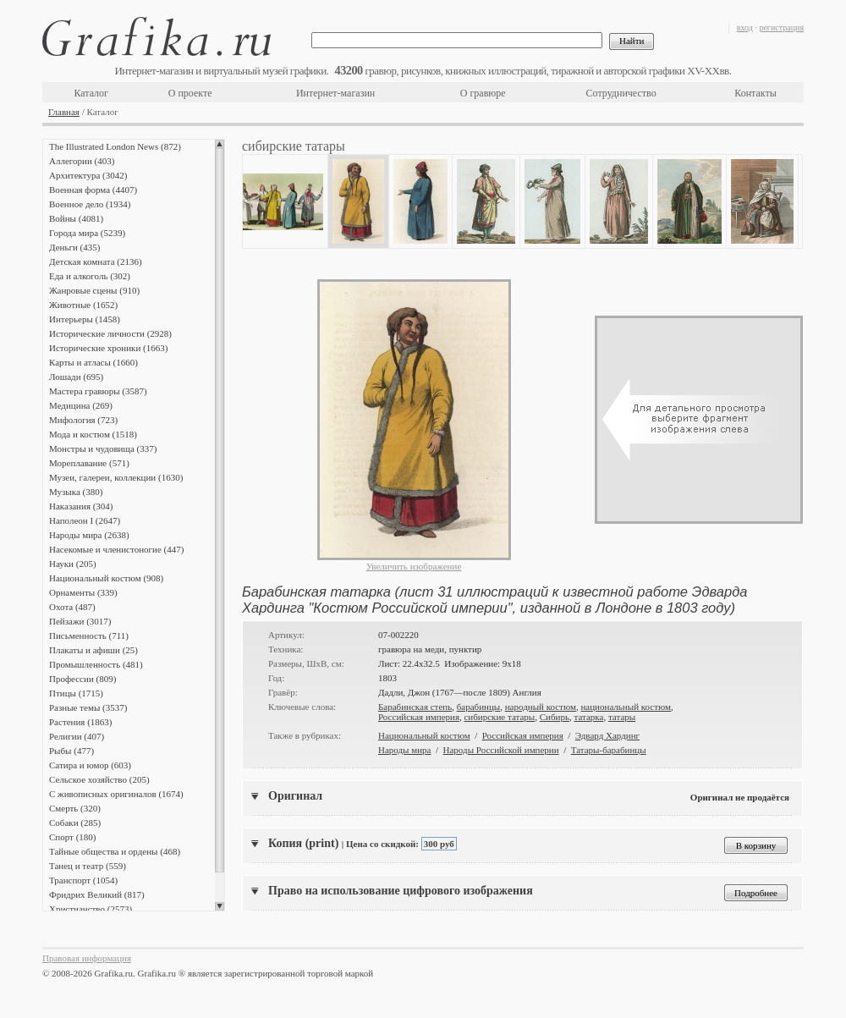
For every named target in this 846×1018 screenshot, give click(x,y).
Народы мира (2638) (89, 535)
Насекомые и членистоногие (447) (116, 549)
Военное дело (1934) (89, 204)
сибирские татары (499, 717)
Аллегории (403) (81, 161)
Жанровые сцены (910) (94, 290)
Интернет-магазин (335, 93)
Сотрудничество (621, 93)
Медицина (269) (81, 405)
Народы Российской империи (501, 750)
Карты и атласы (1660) (93, 362)
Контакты (755, 93)
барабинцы (479, 707)
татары (621, 717)
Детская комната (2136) (95, 261)
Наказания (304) (81, 506)
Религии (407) (76, 736)
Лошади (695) (76, 376)
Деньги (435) (74, 247)
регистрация (781, 27)
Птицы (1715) (76, 693)
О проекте (190, 93)
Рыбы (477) (71, 751)
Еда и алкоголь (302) (89, 276)
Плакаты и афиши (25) (93, 650)
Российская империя (418, 717)
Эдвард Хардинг (607, 735)
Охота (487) (72, 607)
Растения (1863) (80, 722)
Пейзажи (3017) (80, 621)
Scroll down (219, 906)
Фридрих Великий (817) (97, 894)
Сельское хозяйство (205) (99, 779)
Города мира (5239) (87, 233)
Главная (64, 112)
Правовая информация (86, 958)
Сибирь (554, 717)
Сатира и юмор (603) (90, 765)
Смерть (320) (75, 808)
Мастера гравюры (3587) (98, 391)
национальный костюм (625, 707)
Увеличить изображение (414, 566)
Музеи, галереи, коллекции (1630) (116, 477)
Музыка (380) (75, 492)
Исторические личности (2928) (110, 333)
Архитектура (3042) (88, 175)
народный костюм (540, 707)
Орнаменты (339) (83, 592)
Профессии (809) (82, 679)
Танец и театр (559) (87, 866)
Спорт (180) (72, 837)
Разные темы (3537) (88, 707)
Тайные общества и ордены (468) (114, 851)
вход (745, 27)
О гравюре (483, 93)
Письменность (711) (89, 635)
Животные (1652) (83, 305)
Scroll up (219, 144)
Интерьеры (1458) (84, 319)
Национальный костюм (424, 735)
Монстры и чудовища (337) (103, 448)
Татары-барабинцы (608, 750)
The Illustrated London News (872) (115, 146)
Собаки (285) (75, 822)
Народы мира (404, 750)
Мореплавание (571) (89, 463)
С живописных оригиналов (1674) (116, 794)
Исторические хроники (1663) (108, 348)
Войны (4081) (76, 218)
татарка (588, 717)
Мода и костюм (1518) (93, 434)
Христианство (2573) (90, 909)
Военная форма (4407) (93, 189)
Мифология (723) (83, 420)
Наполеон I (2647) (84, 520)
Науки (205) (72, 564)
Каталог (91, 93)
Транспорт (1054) (83, 880)
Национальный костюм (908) (106, 578)
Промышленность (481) (96, 664)
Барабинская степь (415, 707)
